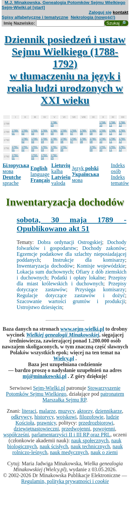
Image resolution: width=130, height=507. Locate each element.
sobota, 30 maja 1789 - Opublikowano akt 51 (71, 224)
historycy (44, 417)
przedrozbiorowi (95, 423)
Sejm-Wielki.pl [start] (23, 7)
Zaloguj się (100, 12)
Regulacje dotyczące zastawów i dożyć (71, 295)
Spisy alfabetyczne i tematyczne (35, 17)
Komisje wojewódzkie (101, 266)
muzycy (66, 411)
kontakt (120, 12)
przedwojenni (76, 428)
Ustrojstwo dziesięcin (39, 307)
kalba (60, 168)
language (40, 171)
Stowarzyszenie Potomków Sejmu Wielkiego (63, 391)
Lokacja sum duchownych (45, 272)
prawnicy (46, 423)
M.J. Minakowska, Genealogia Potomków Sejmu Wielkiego (65, 2)
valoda (61, 180)
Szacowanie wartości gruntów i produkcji (71, 301)
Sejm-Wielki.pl (49, 388)
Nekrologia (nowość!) (93, 17)
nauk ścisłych (54, 446)
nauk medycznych (69, 452)
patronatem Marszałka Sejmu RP (83, 397)
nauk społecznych (90, 440)
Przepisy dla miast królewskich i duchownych (71, 280)
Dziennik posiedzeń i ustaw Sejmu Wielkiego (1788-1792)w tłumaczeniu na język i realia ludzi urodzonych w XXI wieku (65, 69)
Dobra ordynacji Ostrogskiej (69, 242)
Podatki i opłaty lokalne (77, 277)
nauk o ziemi (104, 452)
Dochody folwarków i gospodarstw (71, 245)
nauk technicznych (90, 446)
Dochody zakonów (103, 248)
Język (85, 168)
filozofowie (91, 417)
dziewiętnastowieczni (36, 428)
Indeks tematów (120, 180)
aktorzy (85, 411)
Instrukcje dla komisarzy (89, 260)
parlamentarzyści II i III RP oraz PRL (71, 434)
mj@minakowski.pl (45, 376)
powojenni (104, 428)
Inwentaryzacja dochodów (45, 266)
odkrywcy (21, 417)
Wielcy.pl (63, 358)
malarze (47, 411)
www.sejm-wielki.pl (82, 329)
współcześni (16, 434)
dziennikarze (108, 411)
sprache (12, 180)
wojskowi (66, 417)
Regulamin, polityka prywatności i (65, 481)
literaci (29, 411)
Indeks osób (118, 168)
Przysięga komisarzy (100, 289)
